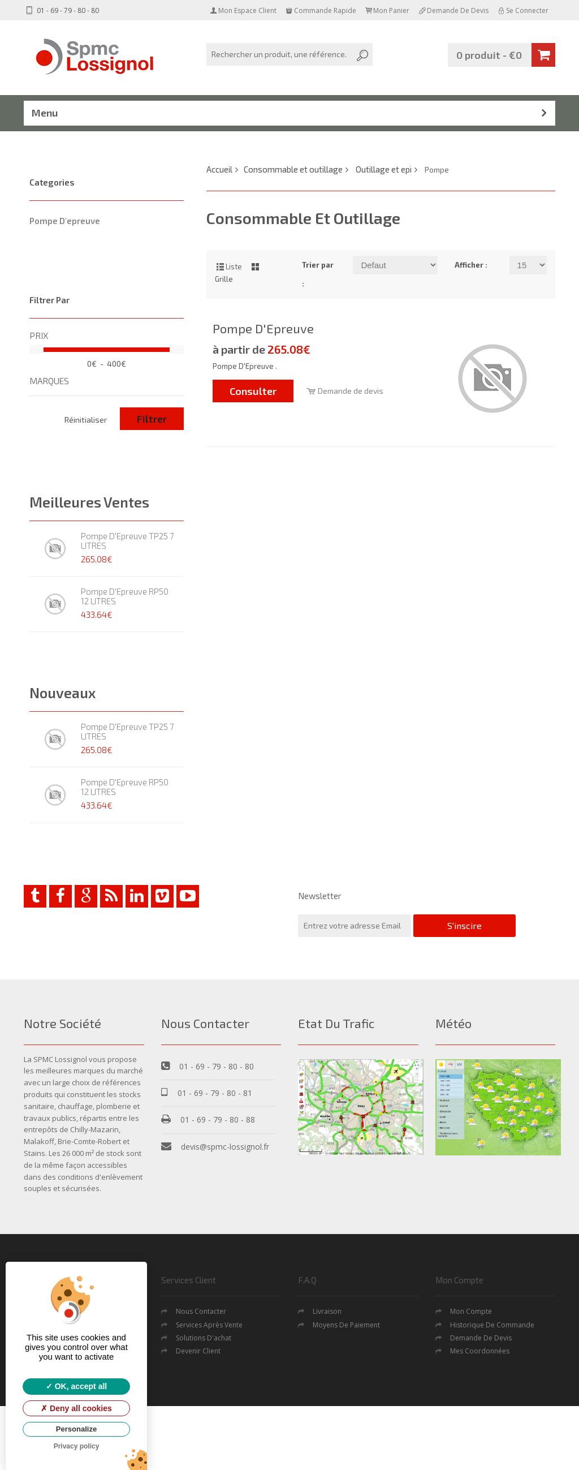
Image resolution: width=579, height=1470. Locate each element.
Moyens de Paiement (346, 1325)
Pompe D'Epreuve (263, 328)
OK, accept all (76, 1386)
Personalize (76, 1429)
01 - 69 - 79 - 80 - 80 (61, 10)
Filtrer (152, 418)
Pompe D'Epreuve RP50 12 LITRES (124, 596)
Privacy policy (77, 1446)
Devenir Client (198, 1351)
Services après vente (209, 1325)
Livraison (327, 1311)
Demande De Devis (481, 1338)
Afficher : (471, 264)
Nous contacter (201, 1311)
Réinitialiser (85, 419)
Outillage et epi (384, 169)
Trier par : (318, 274)
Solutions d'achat (203, 1338)
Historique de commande (492, 1325)
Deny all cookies (76, 1408)
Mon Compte (471, 1311)
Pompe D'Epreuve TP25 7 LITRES (127, 541)
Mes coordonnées (479, 1351)
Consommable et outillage (293, 169)
